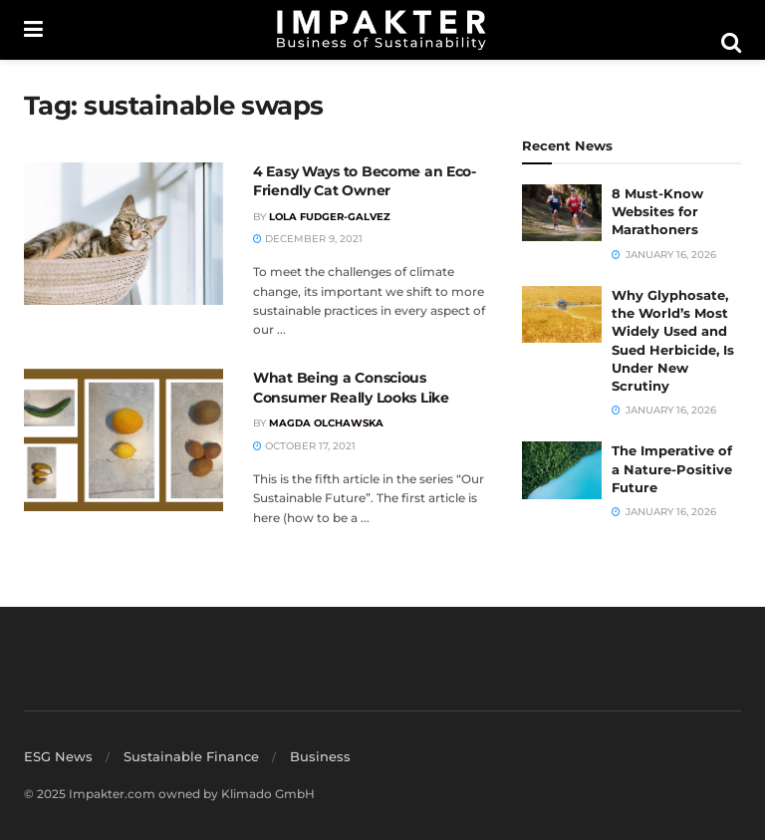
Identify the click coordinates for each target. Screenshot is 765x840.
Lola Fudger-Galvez (329, 216)
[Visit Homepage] (381, 30)
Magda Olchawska (326, 423)
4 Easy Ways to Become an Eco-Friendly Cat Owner (364, 181)
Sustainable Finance (191, 756)
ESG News (58, 756)
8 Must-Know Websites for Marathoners (657, 211)
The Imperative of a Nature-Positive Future (672, 468)
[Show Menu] (33, 30)
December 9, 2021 (308, 238)
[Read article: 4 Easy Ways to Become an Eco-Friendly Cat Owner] (123, 233)
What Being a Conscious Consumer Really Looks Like (351, 388)
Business (320, 756)
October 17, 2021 (304, 445)
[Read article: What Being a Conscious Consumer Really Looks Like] (123, 440)
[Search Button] (731, 43)
